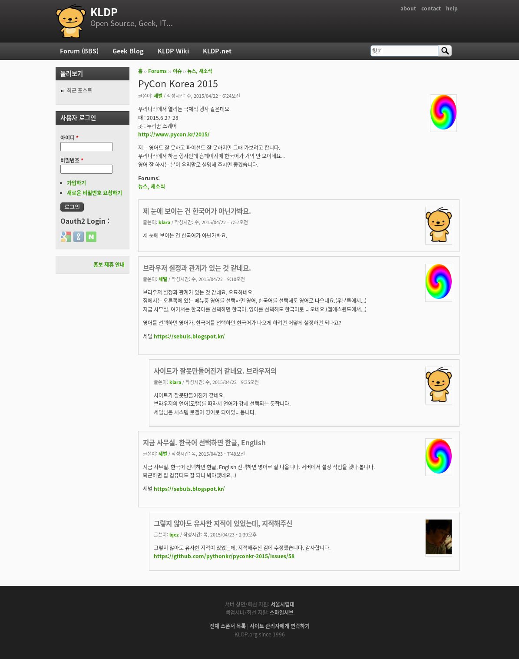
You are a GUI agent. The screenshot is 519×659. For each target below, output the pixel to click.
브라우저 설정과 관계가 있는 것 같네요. (197, 268)
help (452, 8)
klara (164, 222)
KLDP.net (217, 51)
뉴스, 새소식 (199, 71)
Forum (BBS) (79, 51)
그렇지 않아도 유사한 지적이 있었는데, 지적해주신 (223, 523)
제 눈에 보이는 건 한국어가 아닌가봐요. (197, 211)
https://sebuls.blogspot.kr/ (189, 336)
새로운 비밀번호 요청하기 (94, 193)
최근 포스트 (79, 90)
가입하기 (76, 183)
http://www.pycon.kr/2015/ (174, 134)
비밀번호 (71, 160)
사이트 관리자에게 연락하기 (280, 626)
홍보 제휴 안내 (109, 264)
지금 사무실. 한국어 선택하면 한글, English (204, 442)
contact (431, 8)
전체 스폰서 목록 (228, 626)
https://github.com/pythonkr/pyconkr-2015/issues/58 (224, 556)
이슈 (177, 71)
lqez (174, 534)
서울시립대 (282, 604)
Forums (157, 71)
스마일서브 (282, 612)
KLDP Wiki (173, 51)
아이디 (69, 138)
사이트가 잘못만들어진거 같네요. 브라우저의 (215, 371)
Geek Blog (128, 51)
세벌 (158, 95)
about (408, 8)
